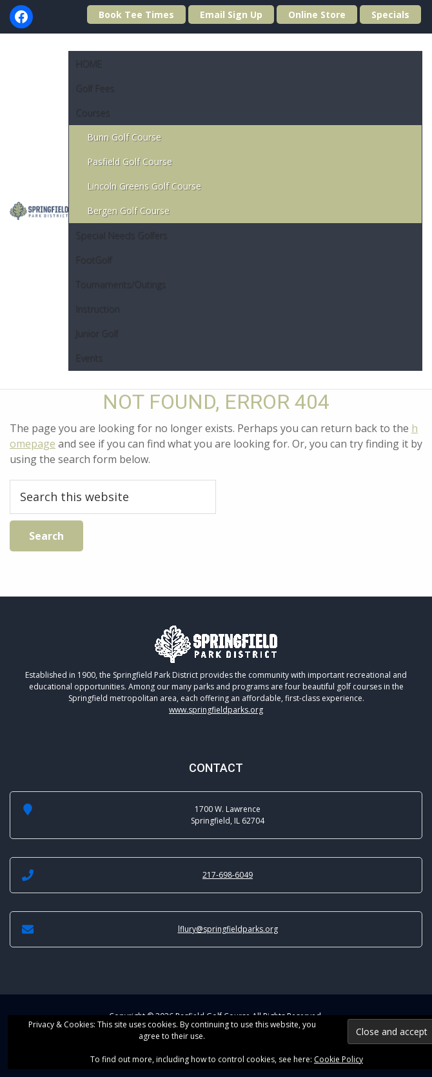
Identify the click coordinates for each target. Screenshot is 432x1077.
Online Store (317, 14)
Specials (390, 14)
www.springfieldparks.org (216, 709)
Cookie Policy (338, 1059)
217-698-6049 (227, 874)
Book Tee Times (136, 14)
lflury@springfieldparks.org (228, 929)
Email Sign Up (231, 14)
